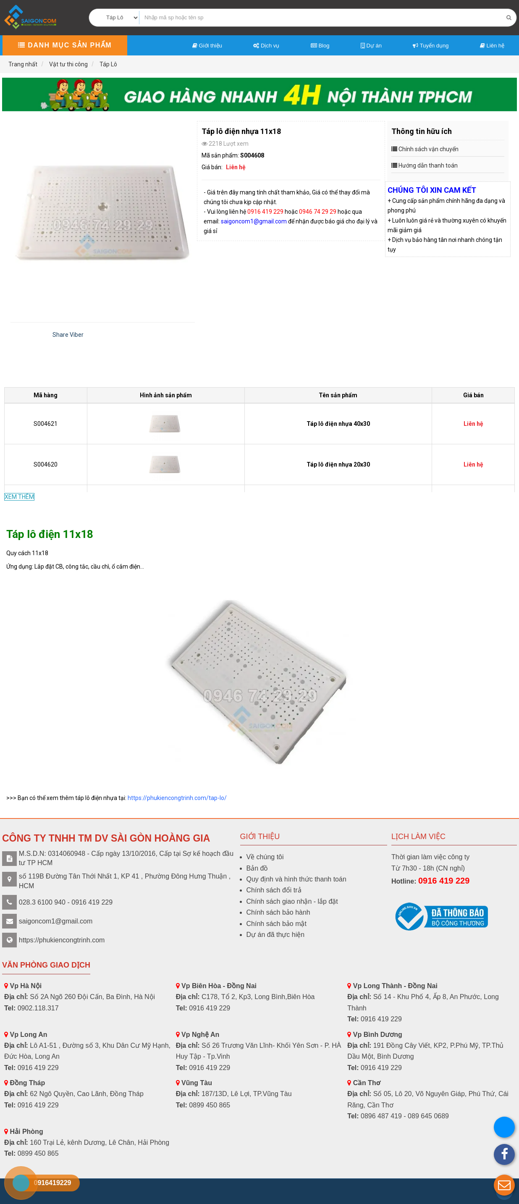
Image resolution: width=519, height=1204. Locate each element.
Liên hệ (492, 45)
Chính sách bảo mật (276, 923)
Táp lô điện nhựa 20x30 (338, 464)
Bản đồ (257, 868)
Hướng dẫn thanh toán (428, 165)
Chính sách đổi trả (273, 890)
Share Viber (68, 334)
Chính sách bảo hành (278, 912)
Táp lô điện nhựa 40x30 (338, 423)
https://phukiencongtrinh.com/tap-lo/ (177, 798)
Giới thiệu (207, 45)
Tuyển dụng (430, 45)
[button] (504, 1185)
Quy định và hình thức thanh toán (296, 879)
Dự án (371, 45)
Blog (320, 45)
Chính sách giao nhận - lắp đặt (292, 901)
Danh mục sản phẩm (65, 45)
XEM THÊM (19, 496)
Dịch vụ (266, 45)
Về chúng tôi (265, 856)
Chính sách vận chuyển (428, 149)
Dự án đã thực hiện (275, 934)
